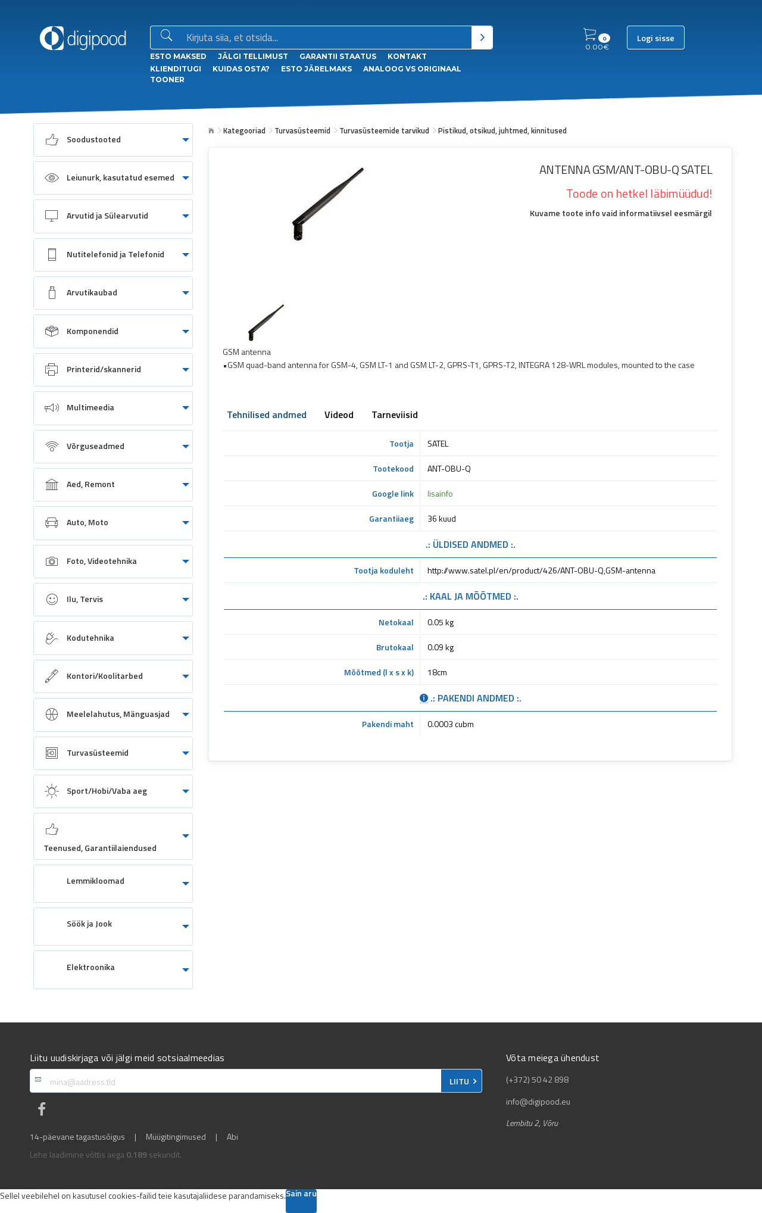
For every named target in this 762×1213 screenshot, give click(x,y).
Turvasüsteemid (302, 130)
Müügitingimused (176, 1137)
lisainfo (440, 493)
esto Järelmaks (316, 68)
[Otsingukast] (326, 38)
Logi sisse (655, 38)
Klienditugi (175, 68)
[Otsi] (481, 37)
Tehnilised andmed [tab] (267, 416)
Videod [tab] (339, 416)
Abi (232, 1137)
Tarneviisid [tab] (394, 416)
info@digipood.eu (538, 1101)
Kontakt (407, 56)
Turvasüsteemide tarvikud (384, 130)
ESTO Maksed (178, 56)
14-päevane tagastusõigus (77, 1137)
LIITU (459, 1081)
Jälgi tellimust (253, 56)
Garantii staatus (337, 56)
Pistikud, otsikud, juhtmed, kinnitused (502, 130)
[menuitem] (113, 140)
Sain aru (301, 1194)
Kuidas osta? (241, 68)
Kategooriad (244, 130)
